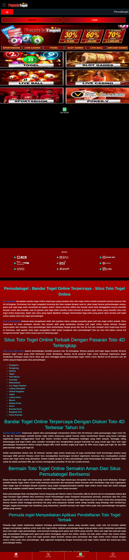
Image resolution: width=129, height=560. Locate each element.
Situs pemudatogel (12, 321)
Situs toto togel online (13, 351)
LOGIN (95, 20)
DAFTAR (32, 20)
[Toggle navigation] (4, 5)
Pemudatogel (9, 301)
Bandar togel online (12, 433)
